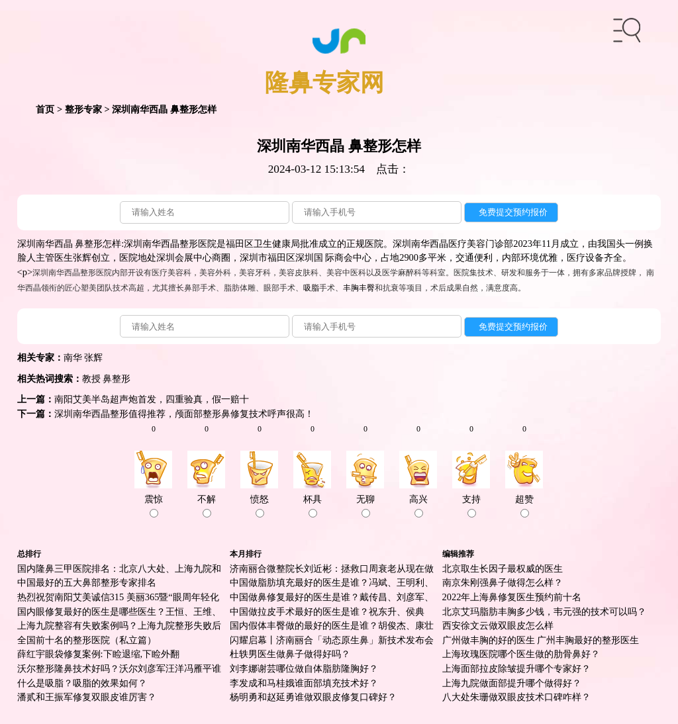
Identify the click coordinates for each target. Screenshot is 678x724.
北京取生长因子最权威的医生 (502, 568)
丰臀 (367, 288)
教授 (91, 378)
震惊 (153, 506)
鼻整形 (116, 378)
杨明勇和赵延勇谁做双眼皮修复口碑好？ (313, 697)
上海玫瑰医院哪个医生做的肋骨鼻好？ (521, 654)
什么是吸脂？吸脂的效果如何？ (82, 683)
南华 (73, 357)
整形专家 (83, 109)
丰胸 (351, 288)
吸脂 (311, 288)
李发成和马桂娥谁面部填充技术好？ (304, 683)
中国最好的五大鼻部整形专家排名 (86, 582)
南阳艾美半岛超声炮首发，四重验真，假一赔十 (151, 399)
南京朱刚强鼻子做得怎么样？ (502, 582)
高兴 (418, 506)
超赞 (524, 506)
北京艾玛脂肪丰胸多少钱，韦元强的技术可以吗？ (544, 611)
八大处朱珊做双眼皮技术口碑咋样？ (516, 697)
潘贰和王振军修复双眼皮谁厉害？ (86, 697)
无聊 (365, 506)
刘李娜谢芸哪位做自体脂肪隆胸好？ (304, 668)
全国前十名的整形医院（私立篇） (86, 640)
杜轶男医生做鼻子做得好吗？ (290, 654)
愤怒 (259, 506)
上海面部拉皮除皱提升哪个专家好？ (516, 668)
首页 (45, 109)
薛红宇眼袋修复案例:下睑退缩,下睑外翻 (98, 654)
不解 (206, 506)
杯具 (312, 506)
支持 (471, 506)
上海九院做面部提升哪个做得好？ (511, 683)
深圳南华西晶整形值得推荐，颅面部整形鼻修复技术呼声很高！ (184, 413)
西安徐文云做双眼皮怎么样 (498, 625)
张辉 (93, 357)
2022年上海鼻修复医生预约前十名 (512, 597)
